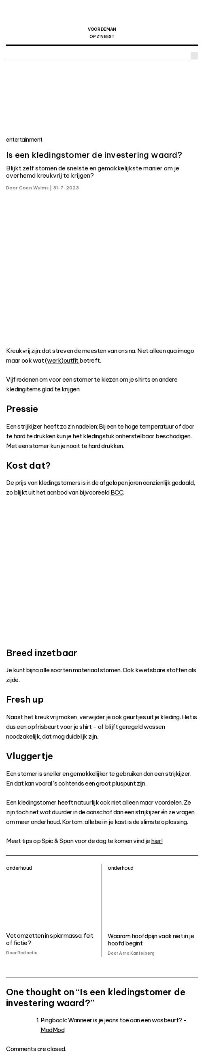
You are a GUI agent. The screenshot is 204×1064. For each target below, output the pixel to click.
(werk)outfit (62, 360)
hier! (157, 841)
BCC (116, 492)
